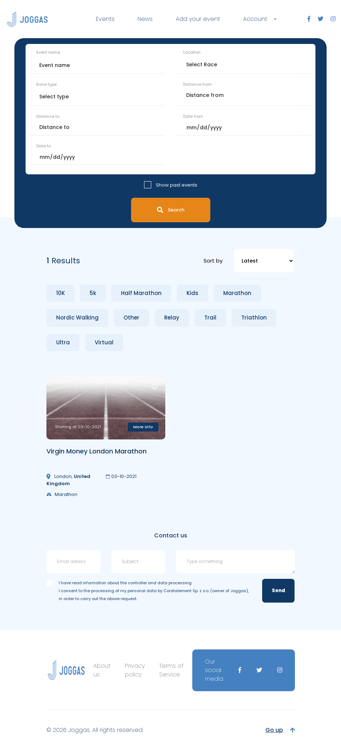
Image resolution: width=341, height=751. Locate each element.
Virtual (104, 342)
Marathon (237, 293)
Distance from (197, 84)
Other (131, 317)
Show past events (176, 185)
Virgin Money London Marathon (96, 451)
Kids (192, 293)
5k (93, 293)
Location (192, 52)
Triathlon (254, 317)
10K (60, 293)
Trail (210, 317)
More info (143, 427)
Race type (46, 84)
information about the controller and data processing (137, 583)
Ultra (63, 342)
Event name (48, 52)
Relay (171, 317)
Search (170, 209)
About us (102, 670)
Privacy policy (135, 670)
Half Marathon (141, 293)
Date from (193, 116)
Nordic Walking (77, 317)
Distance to (47, 116)
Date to (43, 146)
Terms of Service (171, 670)
